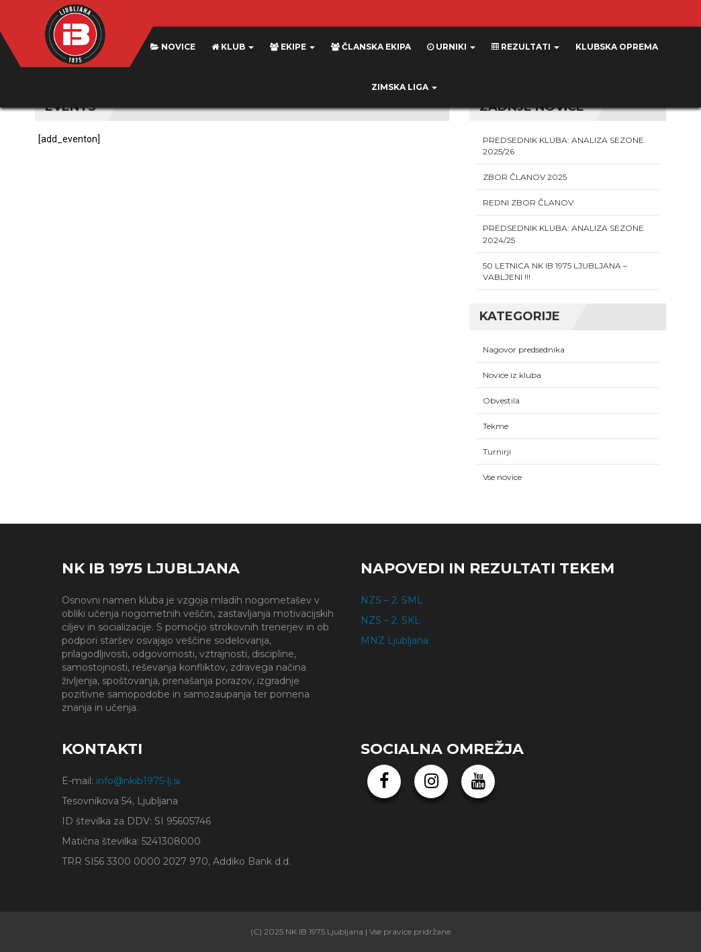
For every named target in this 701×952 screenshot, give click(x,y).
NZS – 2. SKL (390, 620)
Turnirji (497, 451)
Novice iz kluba (512, 375)
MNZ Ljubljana (394, 640)
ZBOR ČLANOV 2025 (525, 177)
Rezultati (525, 47)
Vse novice (502, 477)
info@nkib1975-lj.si (138, 781)
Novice (172, 47)
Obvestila (501, 400)
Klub (233, 47)
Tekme (495, 426)
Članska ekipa (371, 47)
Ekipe (292, 47)
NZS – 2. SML (392, 600)
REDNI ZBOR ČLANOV (528, 202)
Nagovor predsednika (524, 349)
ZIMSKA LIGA (404, 87)
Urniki (451, 47)
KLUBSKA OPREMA (616, 47)
